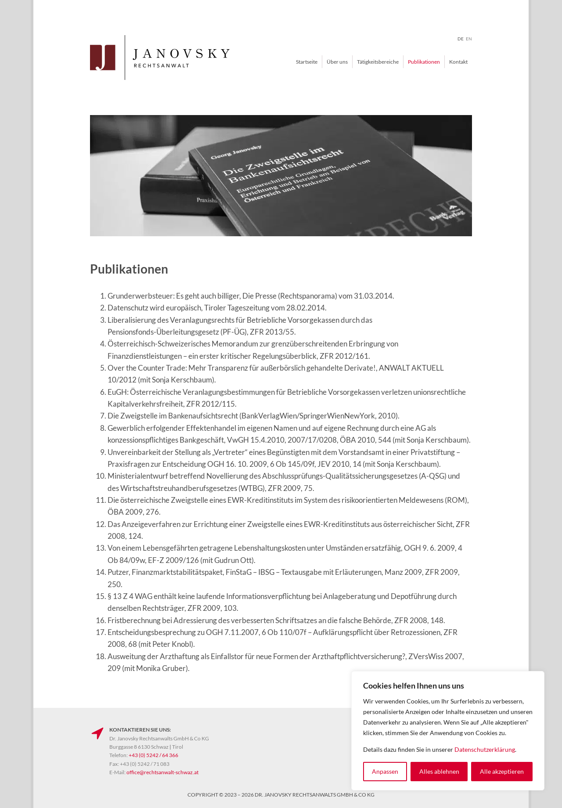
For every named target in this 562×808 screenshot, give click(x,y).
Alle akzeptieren (502, 771)
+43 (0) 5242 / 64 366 (153, 755)
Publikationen (424, 61)
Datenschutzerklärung (484, 749)
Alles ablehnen (439, 771)
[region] (447, 730)
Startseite (306, 61)
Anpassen (385, 771)
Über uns (337, 61)
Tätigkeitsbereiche (378, 61)
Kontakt (458, 61)
